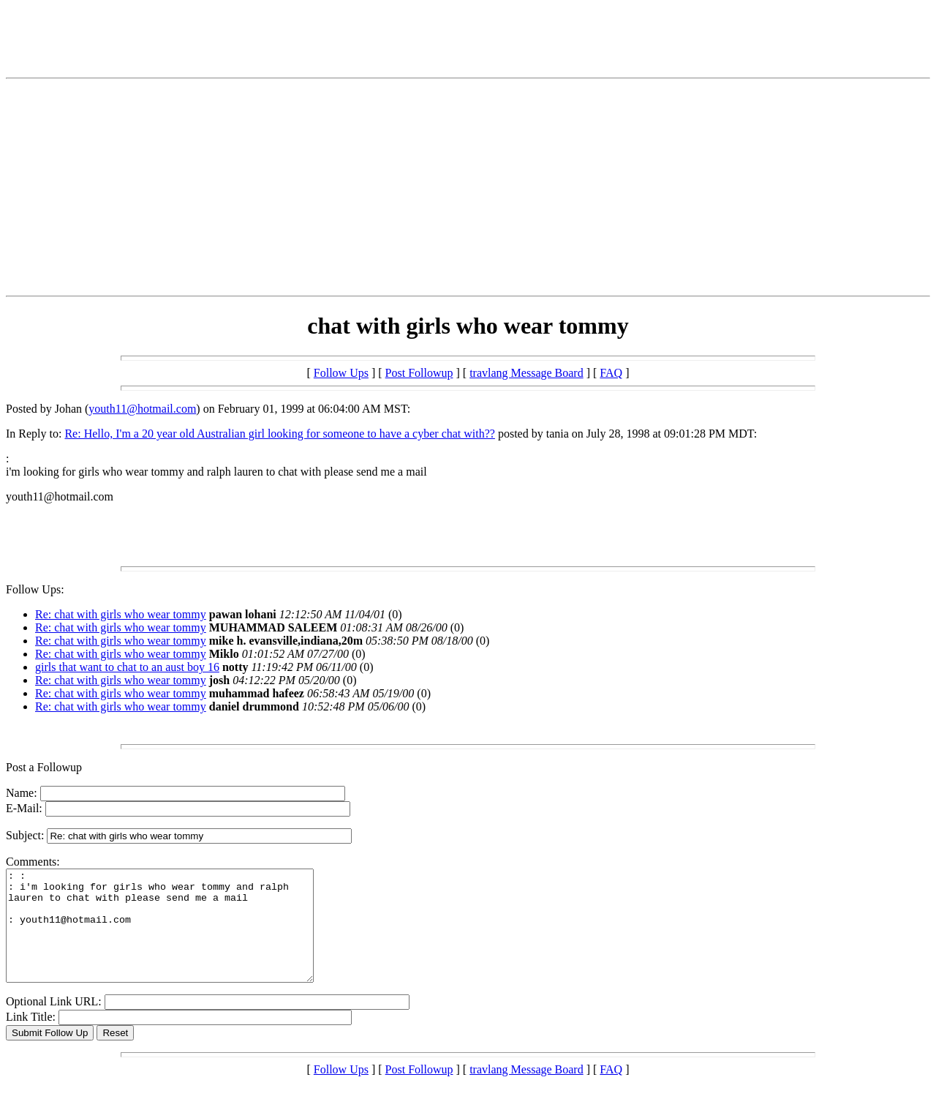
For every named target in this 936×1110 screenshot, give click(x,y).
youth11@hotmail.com (142, 408)
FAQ (611, 373)
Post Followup (419, 373)
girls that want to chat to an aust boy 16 (127, 667)
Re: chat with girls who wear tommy (120, 614)
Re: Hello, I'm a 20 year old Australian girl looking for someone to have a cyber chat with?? (279, 433)
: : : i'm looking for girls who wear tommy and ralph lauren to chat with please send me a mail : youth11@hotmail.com (178, 937)
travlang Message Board (526, 373)
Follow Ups (341, 373)
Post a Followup (44, 767)
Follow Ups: (35, 589)
